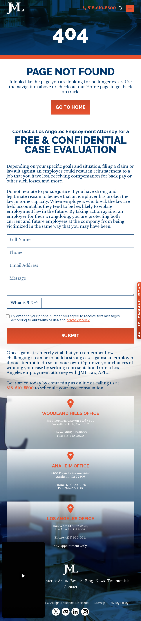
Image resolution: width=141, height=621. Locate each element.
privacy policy (78, 320)
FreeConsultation (139, 310)
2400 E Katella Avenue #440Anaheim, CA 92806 (71, 475)
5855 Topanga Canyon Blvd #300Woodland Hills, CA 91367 (70, 422)
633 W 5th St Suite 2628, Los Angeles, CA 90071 (70, 527)
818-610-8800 (99, 8)
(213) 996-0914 (75, 537)
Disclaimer (82, 603)
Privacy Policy (119, 603)
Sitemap (99, 603)
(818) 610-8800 (76, 432)
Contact (70, 587)
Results (76, 581)
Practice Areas (55, 581)
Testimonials (118, 581)
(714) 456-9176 (76, 485)
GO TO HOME (70, 107)
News (100, 581)
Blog (89, 581)
